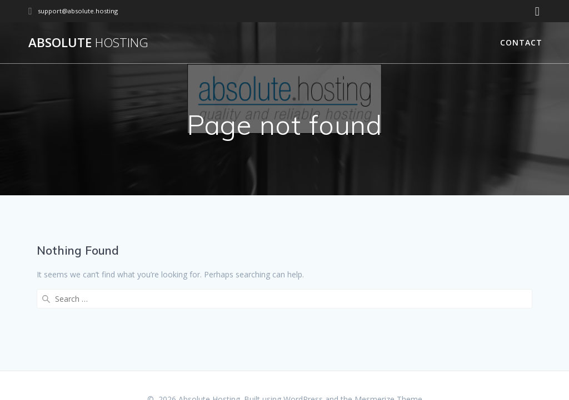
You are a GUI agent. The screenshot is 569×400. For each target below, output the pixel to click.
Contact (521, 42)
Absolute (88, 43)
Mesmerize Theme (388, 372)
